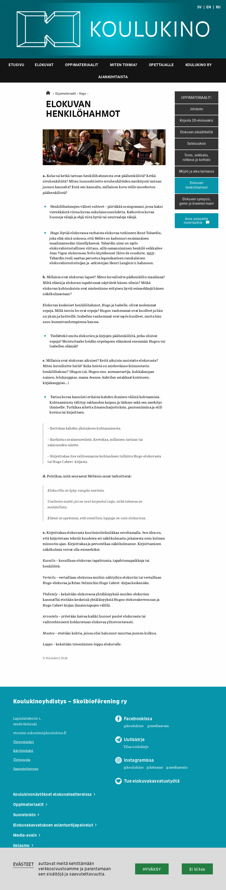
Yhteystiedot (23, 741)
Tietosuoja (21, 759)
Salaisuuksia (196, 143)
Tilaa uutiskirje (136, 746)
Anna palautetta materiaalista (197, 221)
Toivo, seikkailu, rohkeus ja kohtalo (197, 157)
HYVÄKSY (152, 869)
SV (199, 7)
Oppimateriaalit (81, 64)
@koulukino (134, 725)
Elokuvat (44, 64)
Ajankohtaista (113, 76)
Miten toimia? (123, 64)
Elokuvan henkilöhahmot (196, 185)
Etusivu (16, 64)
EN (208, 7)
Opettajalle (161, 64)
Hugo (83, 93)
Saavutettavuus (25, 768)
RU (218, 7)
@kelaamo (154, 767)
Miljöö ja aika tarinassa (196, 171)
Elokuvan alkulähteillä (196, 132)
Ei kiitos (197, 869)
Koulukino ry (198, 64)
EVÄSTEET (23, 864)
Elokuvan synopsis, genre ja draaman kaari (196, 201)
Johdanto (196, 109)
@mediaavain (158, 725)
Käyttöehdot (23, 750)
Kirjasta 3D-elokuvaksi (196, 120)
